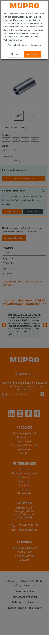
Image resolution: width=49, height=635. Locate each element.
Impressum (36, 45)
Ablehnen (15, 54)
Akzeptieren (32, 54)
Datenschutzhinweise (17, 45)
